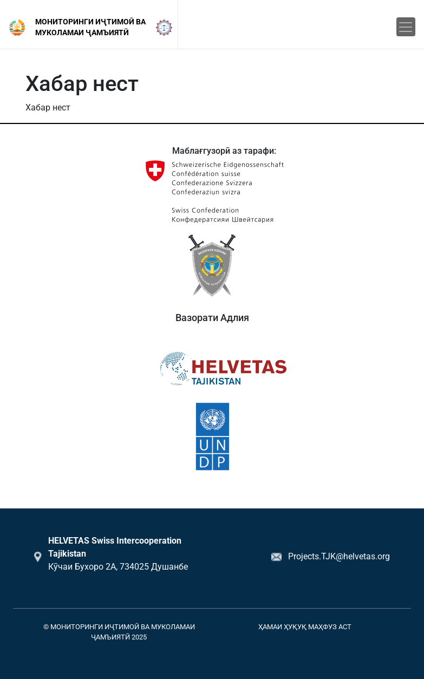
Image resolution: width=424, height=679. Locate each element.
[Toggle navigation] (405, 26)
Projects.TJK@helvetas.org (339, 556)
